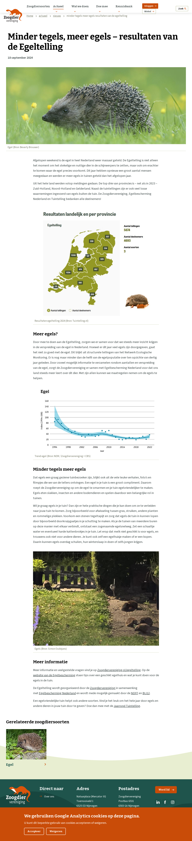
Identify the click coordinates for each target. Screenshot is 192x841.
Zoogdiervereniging (103, 688)
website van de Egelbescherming (54, 675)
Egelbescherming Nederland (57, 693)
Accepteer (34, 835)
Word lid (166, 789)
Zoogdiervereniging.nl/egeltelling (119, 670)
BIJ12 (146, 693)
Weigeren (55, 835)
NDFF (134, 693)
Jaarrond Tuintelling (127, 706)
